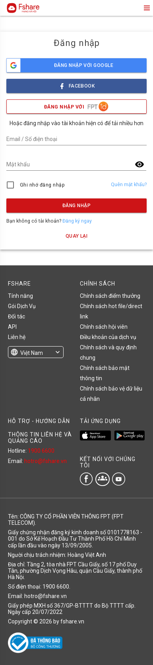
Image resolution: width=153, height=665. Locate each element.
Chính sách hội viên (104, 327)
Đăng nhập (76, 205)
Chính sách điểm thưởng (110, 296)
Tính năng (20, 296)
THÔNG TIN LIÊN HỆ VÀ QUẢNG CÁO (40, 437)
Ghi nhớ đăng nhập (42, 185)
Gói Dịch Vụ (22, 306)
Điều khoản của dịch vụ (108, 337)
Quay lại (77, 236)
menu (146, 8)
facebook (76, 84)
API (12, 327)
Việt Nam (31, 353)
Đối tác (16, 316)
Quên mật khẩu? (129, 184)
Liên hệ (16, 337)
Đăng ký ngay (77, 221)
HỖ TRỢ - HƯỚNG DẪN (39, 421)
